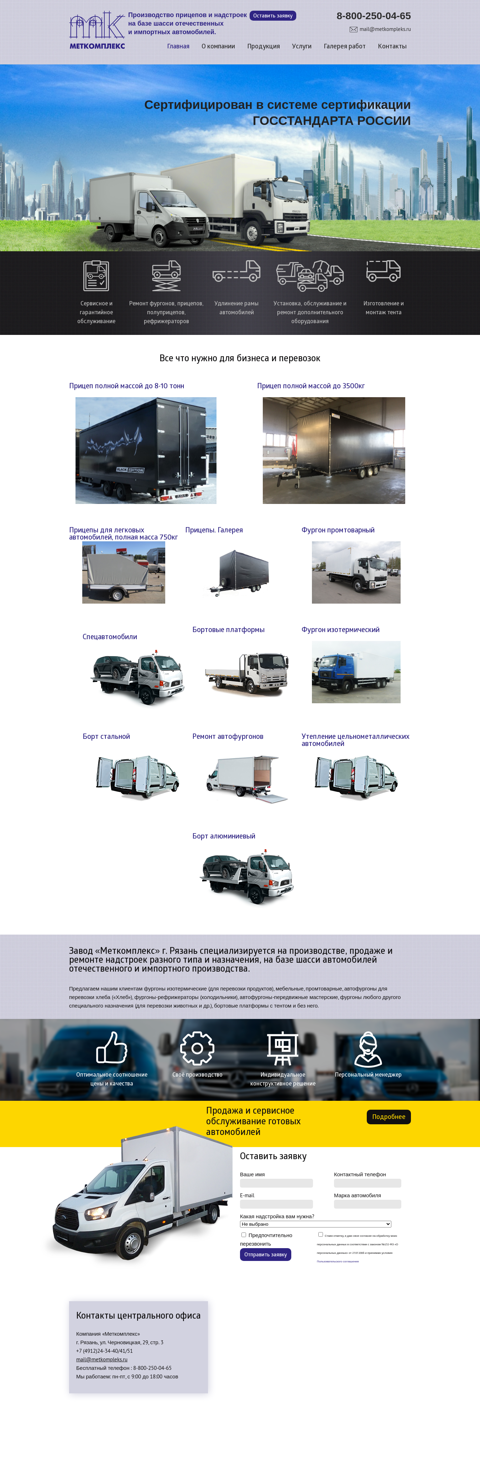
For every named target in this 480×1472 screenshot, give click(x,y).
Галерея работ (345, 46)
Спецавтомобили (110, 637)
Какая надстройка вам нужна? (315, 1220)
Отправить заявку (265, 1255)
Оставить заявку (273, 16)
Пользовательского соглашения (338, 1261)
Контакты (392, 46)
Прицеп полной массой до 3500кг (311, 386)
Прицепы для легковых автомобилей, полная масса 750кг (123, 534)
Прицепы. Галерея (214, 530)
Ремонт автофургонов (228, 737)
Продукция (263, 46)
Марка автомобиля (367, 1200)
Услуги (302, 46)
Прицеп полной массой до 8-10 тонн (126, 386)
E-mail (276, 1200)
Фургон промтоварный (338, 530)
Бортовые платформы (228, 630)
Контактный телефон (367, 1179)
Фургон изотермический (341, 630)
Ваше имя (276, 1179)
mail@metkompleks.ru (385, 29)
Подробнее (389, 1117)
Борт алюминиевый (223, 836)
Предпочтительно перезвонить (266, 1246)
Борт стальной (106, 737)
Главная (178, 46)
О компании (218, 46)
